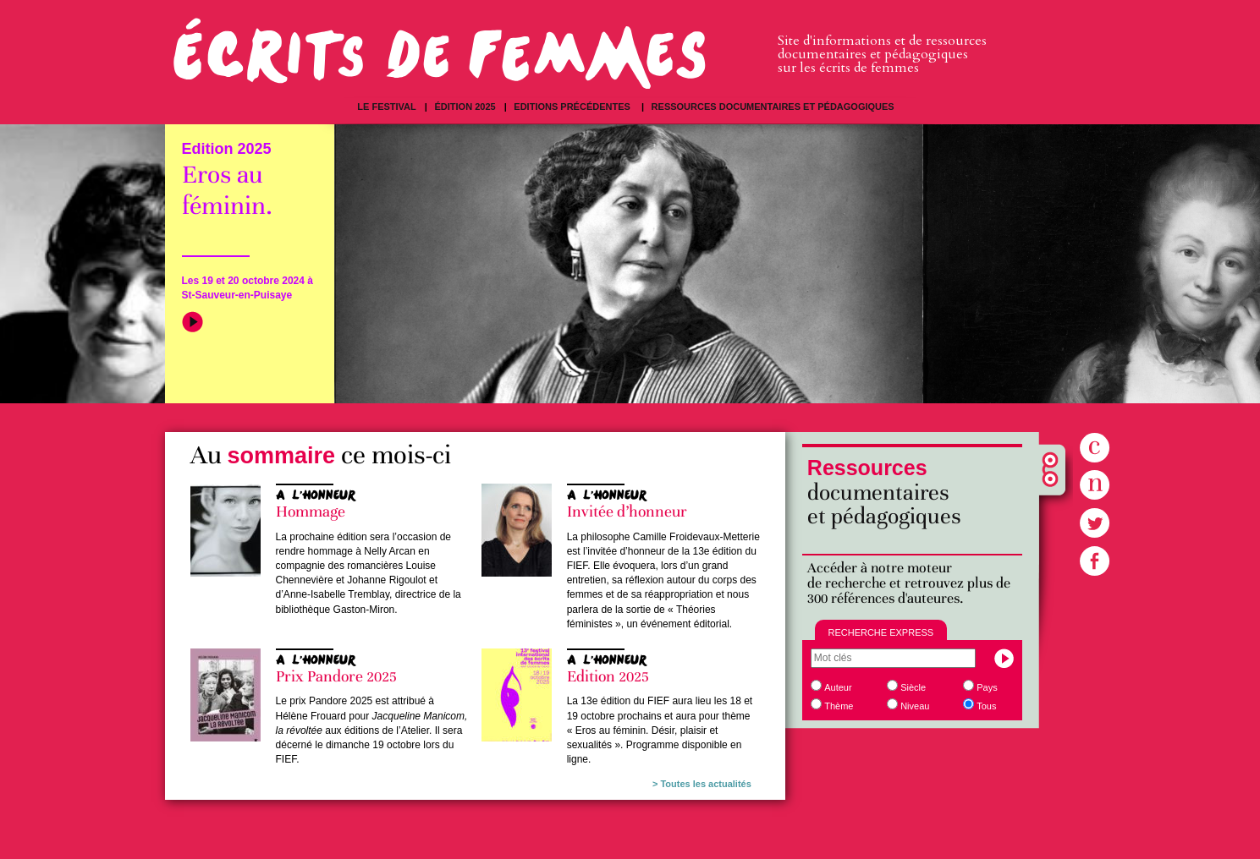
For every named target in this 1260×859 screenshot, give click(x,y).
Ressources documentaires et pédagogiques (773, 106)
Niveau (914, 706)
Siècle (913, 687)
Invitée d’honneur (627, 511)
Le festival (386, 106)
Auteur (837, 687)
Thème (838, 706)
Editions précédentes (573, 106)
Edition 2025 (608, 676)
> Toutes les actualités (701, 784)
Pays (987, 687)
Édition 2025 (464, 106)
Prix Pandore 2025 (336, 676)
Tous (986, 706)
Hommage (310, 511)
